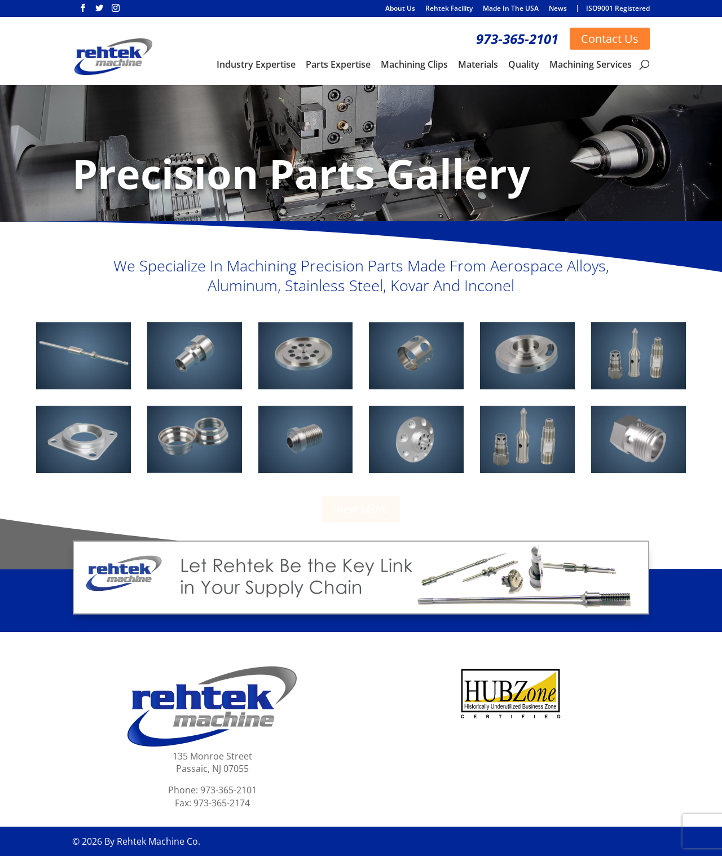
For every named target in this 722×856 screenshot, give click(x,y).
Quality (523, 65)
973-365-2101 (517, 38)
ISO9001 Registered (618, 8)
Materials (478, 65)
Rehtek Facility (449, 9)
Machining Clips (414, 65)
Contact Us (610, 38)
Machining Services (590, 65)
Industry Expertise (256, 65)
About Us (400, 9)
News (558, 9)
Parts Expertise (338, 65)
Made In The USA (511, 9)
